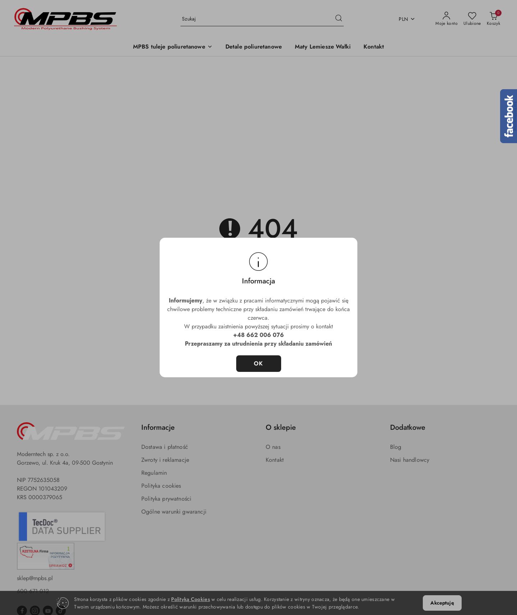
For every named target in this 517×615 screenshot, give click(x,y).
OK (259, 363)
